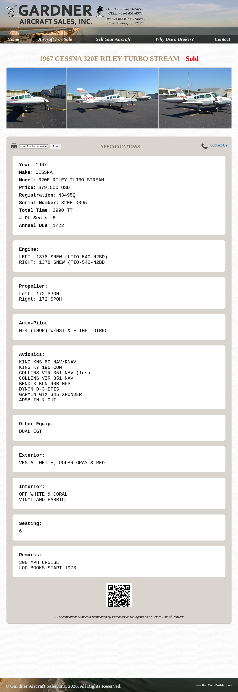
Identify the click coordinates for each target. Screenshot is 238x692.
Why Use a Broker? (174, 39)
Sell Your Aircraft (113, 39)
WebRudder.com (220, 685)
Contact (222, 39)
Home (13, 39)
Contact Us (218, 145)
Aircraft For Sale (55, 39)
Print (55, 146)
